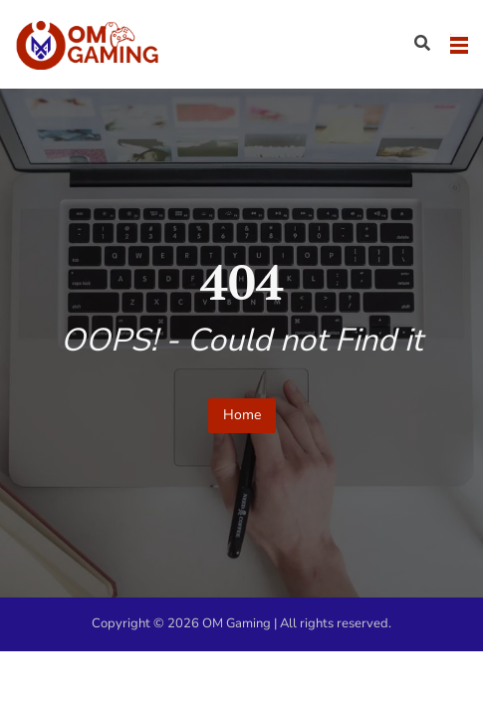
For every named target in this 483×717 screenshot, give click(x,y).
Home (242, 414)
